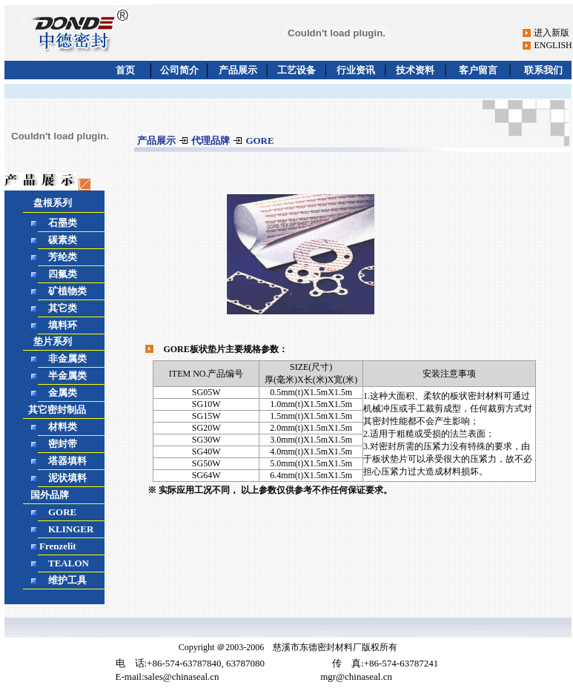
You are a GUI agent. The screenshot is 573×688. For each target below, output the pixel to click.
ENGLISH (553, 45)
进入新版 (551, 32)
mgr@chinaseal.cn (356, 676)
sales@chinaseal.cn (182, 676)
